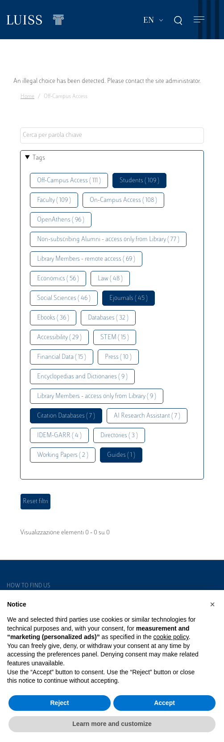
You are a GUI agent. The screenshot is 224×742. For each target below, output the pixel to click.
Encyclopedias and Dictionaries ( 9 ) (82, 376)
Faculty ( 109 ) (54, 200)
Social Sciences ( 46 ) (64, 298)
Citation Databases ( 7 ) (66, 416)
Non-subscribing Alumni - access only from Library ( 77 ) (108, 239)
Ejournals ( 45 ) (128, 298)
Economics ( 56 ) (58, 278)
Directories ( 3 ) (119, 435)
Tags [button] (39, 158)
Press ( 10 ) (118, 357)
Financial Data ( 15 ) (61, 357)
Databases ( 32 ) (108, 318)
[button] (212, 604)
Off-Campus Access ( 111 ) (69, 180)
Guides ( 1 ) (121, 455)
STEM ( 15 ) (114, 337)
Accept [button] (164, 702)
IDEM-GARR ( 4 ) (59, 435)
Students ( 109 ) (139, 180)
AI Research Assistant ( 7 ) (147, 416)
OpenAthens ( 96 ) (60, 220)
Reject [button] (59, 702)
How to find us (28, 586)
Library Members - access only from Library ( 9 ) (96, 396)
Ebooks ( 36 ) (53, 318)
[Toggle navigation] (199, 19)
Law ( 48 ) (110, 278)
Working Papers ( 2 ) (62, 455)
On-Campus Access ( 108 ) (123, 200)
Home (27, 96)
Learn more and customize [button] (111, 723)
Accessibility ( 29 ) (59, 337)
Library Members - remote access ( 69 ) (86, 259)
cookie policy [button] (171, 636)
